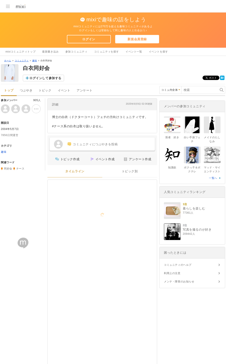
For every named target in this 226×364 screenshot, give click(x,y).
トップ (9, 90)
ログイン (88, 39)
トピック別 (130, 171)
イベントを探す (158, 51)
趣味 (34, 60)
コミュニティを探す (106, 51)
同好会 (8, 168)
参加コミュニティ (76, 51)
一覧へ (213, 178)
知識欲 (172, 167)
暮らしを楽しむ (194, 208)
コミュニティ (22, 60)
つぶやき (26, 90)
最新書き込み (50, 51)
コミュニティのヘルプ (178, 264)
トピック (45, 90)
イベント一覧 (134, 51)
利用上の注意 (172, 273)
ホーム (7, 60)
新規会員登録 (137, 39)
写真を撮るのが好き (197, 229)
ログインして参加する (45, 78)
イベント (64, 90)
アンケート (85, 90)
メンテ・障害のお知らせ (179, 281)
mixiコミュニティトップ (20, 51)
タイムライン (74, 171)
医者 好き (172, 137)
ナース (20, 168)
